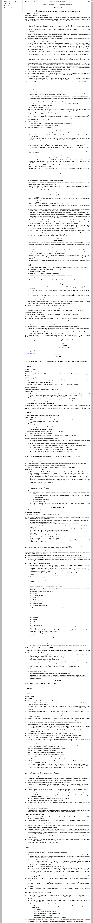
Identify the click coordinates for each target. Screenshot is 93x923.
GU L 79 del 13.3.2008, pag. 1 (32, 350)
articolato (6, 5)
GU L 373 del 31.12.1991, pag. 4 (32, 353)
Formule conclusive (8, 7)
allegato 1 (6, 9)
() (35, 20)
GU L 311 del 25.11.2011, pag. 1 (32, 351)
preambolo (7, 3)
